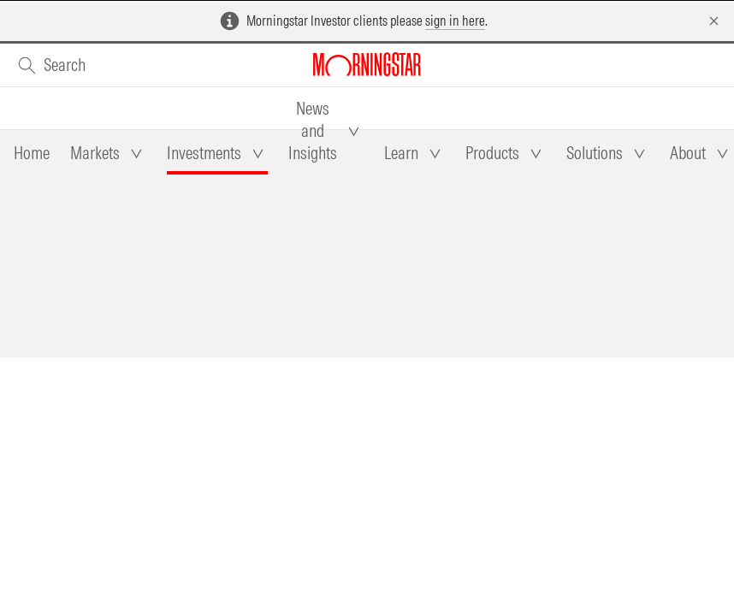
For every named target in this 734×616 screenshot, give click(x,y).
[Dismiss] (713, 21)
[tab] (32, 153)
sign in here (455, 20)
